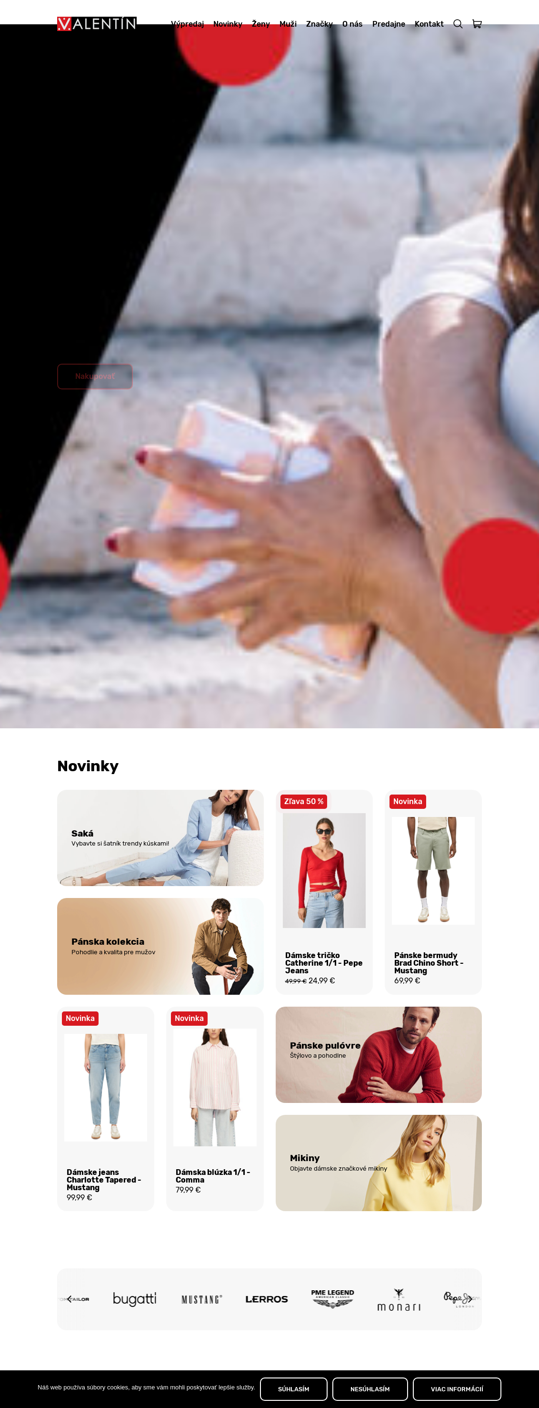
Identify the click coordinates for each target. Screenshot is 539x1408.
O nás (352, 24)
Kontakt (429, 24)
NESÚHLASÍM (370, 1389)
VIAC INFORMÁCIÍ (457, 1389)
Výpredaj (187, 24)
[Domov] (97, 24)
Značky (319, 24)
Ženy (261, 24)
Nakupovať (95, 399)
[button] (69, 1327)
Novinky (227, 24)
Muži (288, 24)
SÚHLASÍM (293, 1389)
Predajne (388, 24)
